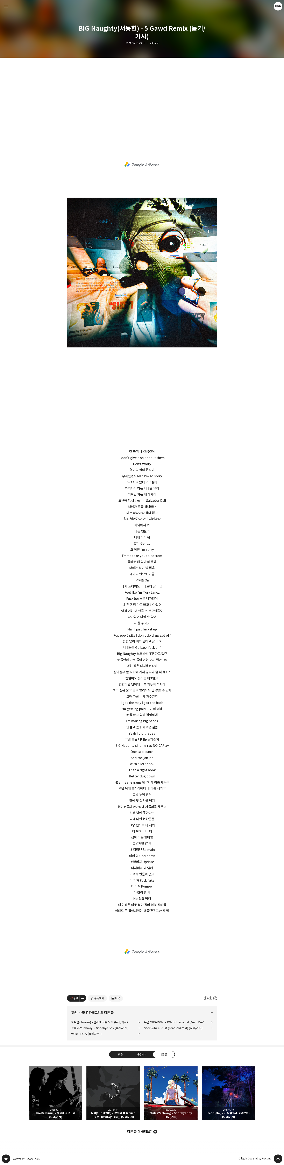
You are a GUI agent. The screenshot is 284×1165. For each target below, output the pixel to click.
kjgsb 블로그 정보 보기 (278, 6)
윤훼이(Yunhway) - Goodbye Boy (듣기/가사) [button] (171, 1093)
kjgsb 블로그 (6, 1159)
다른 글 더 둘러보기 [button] (140, 1132)
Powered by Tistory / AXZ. (26, 1158)
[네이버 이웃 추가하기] (116, 998)
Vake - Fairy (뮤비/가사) (86, 1034)
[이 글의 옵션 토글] (83, 998)
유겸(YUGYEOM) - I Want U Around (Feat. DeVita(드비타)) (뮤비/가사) (178, 1022)
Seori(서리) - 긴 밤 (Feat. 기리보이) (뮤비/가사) (173, 1028)
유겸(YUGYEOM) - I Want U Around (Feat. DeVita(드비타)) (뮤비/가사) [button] (113, 1093)
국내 (84, 1013)
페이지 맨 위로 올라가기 (278, 1159)
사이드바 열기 (6, 6)
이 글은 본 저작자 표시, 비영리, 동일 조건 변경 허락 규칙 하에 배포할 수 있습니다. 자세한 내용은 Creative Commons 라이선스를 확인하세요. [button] (210, 998)
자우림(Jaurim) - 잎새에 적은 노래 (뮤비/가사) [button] (55, 1093)
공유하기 (142, 1054)
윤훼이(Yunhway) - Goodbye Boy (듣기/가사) (99, 1028)
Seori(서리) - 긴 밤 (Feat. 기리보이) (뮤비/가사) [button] (228, 1093)
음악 (75, 1013)
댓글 (120, 1054)
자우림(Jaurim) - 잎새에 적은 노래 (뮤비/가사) (99, 1022)
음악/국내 (153, 43)
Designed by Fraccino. (260, 1158)
